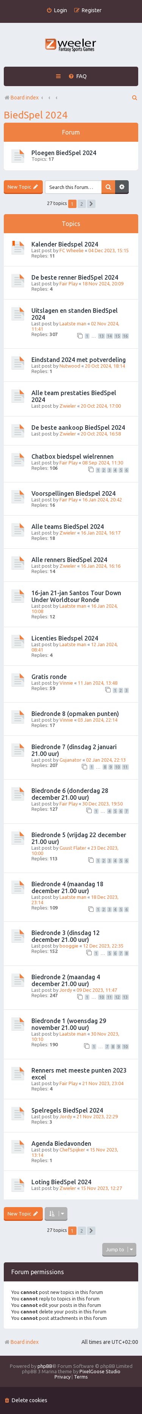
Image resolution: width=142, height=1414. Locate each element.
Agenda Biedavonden (61, 1143)
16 (125, 336)
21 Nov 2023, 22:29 (97, 1116)
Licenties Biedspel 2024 (64, 638)
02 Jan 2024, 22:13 (106, 759)
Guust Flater (72, 847)
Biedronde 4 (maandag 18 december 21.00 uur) (67, 887)
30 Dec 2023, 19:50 (102, 803)
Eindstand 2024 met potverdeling (78, 359)
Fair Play (68, 283)
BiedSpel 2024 (36, 114)
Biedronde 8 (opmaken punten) (75, 713)
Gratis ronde (49, 676)
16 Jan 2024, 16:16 (100, 565)
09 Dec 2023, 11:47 (96, 990)
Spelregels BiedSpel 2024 (67, 1110)
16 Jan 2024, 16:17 (100, 532)
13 (101, 336)
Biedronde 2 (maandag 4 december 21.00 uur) (65, 980)
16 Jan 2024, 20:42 (102, 499)
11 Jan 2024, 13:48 (97, 682)
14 (109, 336)
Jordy (65, 990)
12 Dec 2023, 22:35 (103, 945)
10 (117, 767)
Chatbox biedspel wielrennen (72, 456)
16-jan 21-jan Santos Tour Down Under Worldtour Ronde (76, 596)
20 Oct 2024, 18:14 (105, 365)
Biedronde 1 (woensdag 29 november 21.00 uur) (68, 1024)
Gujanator (70, 759)
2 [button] (81, 204)
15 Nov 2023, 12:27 (101, 1188)
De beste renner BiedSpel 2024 (74, 277)
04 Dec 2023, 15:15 (108, 250)
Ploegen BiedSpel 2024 (63, 152)
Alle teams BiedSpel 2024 (67, 526)
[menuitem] (56, 10)
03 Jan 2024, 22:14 (97, 719)
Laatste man (72, 323)
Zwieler (67, 405)
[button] (91, 204)
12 (117, 997)
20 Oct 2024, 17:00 (101, 405)
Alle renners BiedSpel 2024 (69, 559)
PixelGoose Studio (100, 1371)
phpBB (44, 1366)
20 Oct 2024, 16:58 (101, 433)
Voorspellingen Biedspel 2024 (73, 493)
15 (117, 336)
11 (125, 767)
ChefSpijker (72, 1149)
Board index (21, 1342)
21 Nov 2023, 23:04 (102, 1083)
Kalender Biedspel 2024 (64, 244)
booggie (68, 945)
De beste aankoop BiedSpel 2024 (78, 427)
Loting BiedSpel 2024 (61, 1182)
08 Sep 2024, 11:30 (102, 462)
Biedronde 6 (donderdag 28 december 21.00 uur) (69, 794)
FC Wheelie (71, 250)
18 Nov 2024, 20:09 (102, 283)
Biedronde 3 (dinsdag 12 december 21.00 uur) (65, 936)
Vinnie (66, 682)
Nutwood (69, 365)
